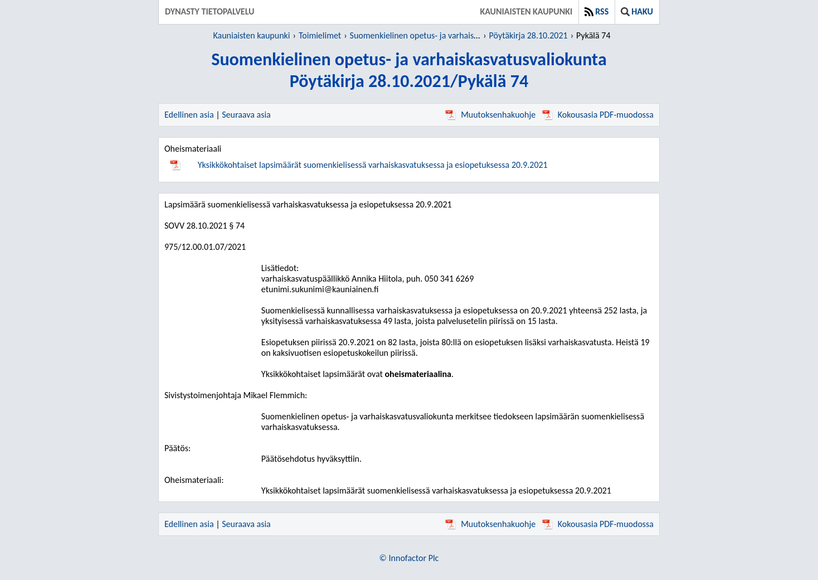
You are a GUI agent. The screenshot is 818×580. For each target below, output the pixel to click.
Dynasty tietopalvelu (210, 11)
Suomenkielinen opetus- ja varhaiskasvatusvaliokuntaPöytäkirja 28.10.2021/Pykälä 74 (408, 70)
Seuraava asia (246, 114)
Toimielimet (320, 35)
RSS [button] (596, 11)
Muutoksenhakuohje (490, 114)
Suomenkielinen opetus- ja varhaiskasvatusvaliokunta (446, 35)
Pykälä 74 (593, 35)
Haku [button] (637, 11)
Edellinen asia (189, 114)
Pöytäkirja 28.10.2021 (528, 35)
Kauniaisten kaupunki (526, 11)
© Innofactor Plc (409, 558)
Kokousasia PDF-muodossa (598, 114)
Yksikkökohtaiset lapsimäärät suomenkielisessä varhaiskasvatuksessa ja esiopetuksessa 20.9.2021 (373, 165)
